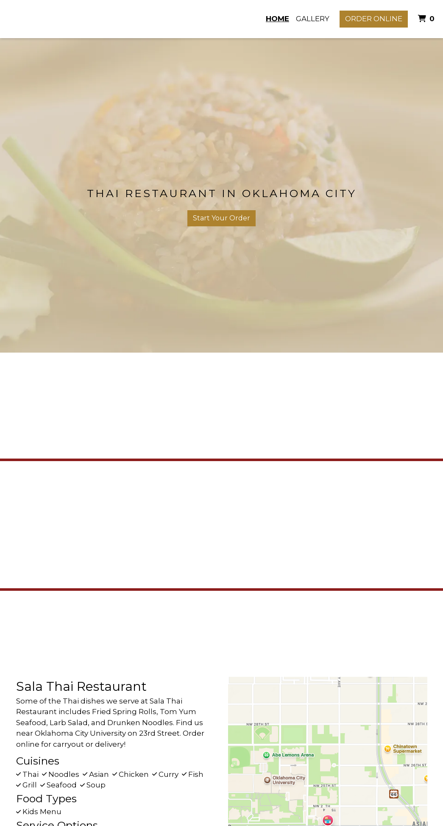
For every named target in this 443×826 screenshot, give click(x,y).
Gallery (312, 18)
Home (277, 18)
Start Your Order (221, 218)
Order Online (373, 18)
